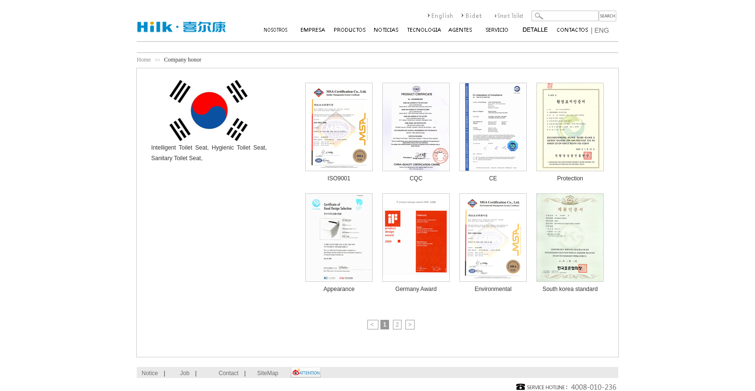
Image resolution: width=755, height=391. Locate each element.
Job (184, 373)
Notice (150, 373)
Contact (228, 373)
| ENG (600, 30)
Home (144, 59)
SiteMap (267, 373)
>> (157, 60)
